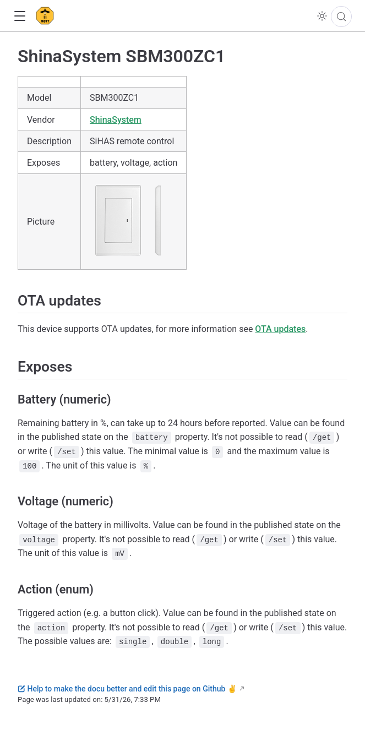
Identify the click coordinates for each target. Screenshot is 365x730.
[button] (19, 16)
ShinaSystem (115, 120)
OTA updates (280, 329)
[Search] (341, 16)
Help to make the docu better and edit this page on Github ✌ (127, 688)
